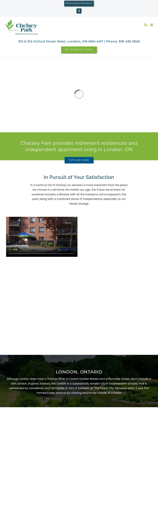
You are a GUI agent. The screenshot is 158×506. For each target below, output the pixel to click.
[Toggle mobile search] (145, 24)
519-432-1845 (129, 41)
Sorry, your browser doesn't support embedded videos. (41, 237)
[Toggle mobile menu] (151, 24)
